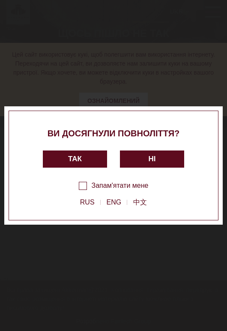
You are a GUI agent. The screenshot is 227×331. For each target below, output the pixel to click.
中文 (140, 202)
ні (152, 159)
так (75, 159)
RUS (87, 202)
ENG (114, 202)
